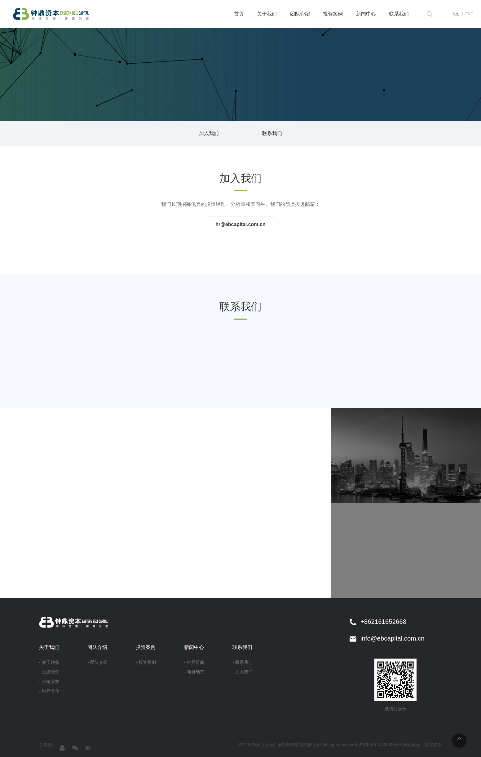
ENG (469, 14)
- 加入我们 (242, 671)
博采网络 (433, 744)
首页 (239, 13)
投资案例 (333, 13)
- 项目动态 (194, 671)
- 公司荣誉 (49, 681)
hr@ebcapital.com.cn (240, 224)
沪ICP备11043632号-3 (380, 744)
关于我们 (267, 13)
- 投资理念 (49, 671)
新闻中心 (366, 13)
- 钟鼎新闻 (194, 662)
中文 (455, 14)
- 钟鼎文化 (49, 691)
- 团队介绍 (97, 662)
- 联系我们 (242, 662)
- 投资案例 (146, 662)
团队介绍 (300, 13)
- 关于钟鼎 (49, 662)
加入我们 (209, 133)
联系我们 (399, 13)
